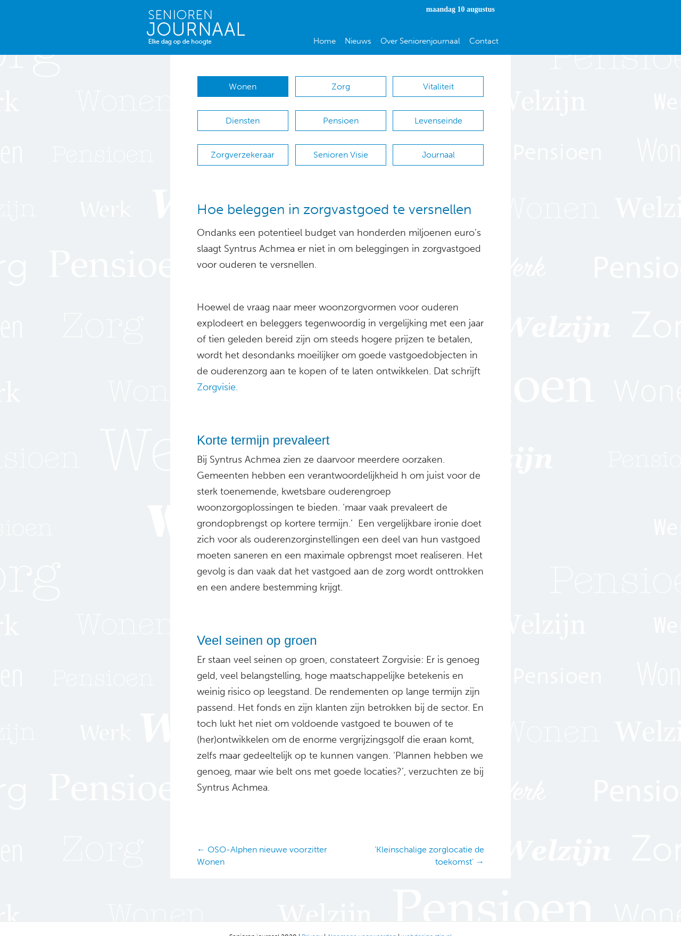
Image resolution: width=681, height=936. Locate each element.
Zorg (340, 86)
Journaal (438, 144)
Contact (484, 41)
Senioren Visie (340, 144)
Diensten (243, 115)
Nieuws (358, 41)
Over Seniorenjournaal (420, 41)
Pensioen (341, 115)
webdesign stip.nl (426, 920)
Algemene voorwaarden (361, 920)
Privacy (312, 920)
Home (324, 41)
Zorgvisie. (217, 371)
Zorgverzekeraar (243, 144)
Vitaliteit (438, 86)
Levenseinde (438, 115)
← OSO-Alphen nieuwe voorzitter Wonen (262, 839)
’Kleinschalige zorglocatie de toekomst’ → (429, 839)
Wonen (242, 86)
